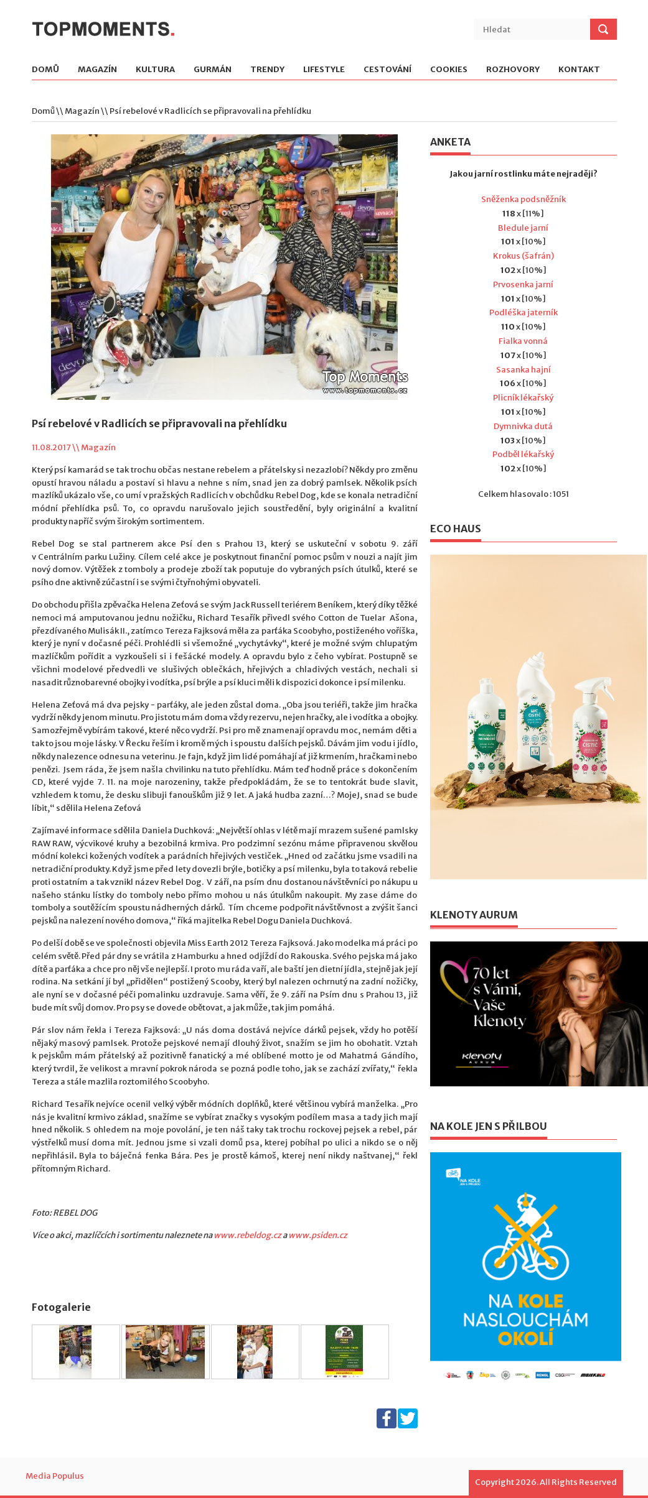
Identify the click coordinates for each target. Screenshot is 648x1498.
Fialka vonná (523, 341)
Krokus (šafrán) (523, 256)
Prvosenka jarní (523, 284)
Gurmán (213, 70)
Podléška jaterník (523, 312)
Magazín (97, 70)
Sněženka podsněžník (523, 199)
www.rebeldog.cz (247, 1235)
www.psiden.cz (317, 1235)
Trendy (267, 70)
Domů (45, 70)
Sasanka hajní (523, 369)
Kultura (155, 70)
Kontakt (579, 70)
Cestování (387, 70)
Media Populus (55, 1476)
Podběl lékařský (523, 454)
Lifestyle (324, 70)
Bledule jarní (523, 228)
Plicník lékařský (523, 397)
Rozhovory (513, 70)
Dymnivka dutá (523, 426)
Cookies (448, 70)
